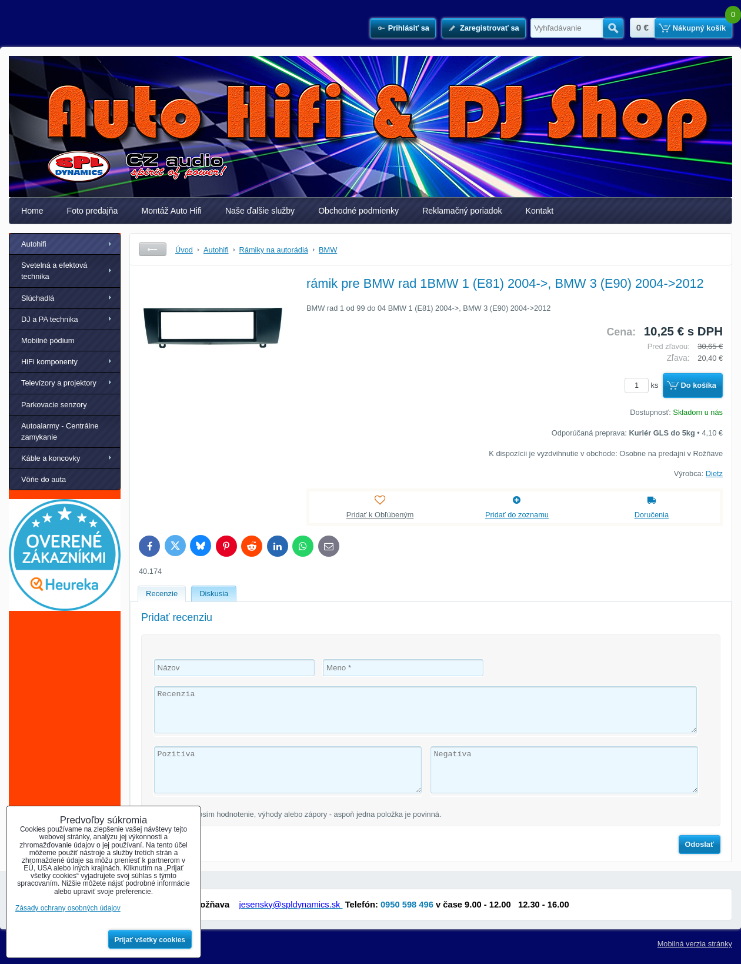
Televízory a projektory (58, 382)
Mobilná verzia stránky (694, 943)
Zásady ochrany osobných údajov (68, 908)
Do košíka (698, 385)
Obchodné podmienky (358, 210)
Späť (152, 249)
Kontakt (540, 210)
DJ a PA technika (49, 319)
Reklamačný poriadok (462, 210)
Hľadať (613, 28)
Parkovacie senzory (54, 404)
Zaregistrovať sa (489, 28)
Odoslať (700, 844)
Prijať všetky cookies (150, 940)
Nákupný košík (699, 28)
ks (643, 385)
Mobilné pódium (47, 340)
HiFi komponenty (49, 361)
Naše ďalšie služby (260, 210)
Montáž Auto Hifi (171, 210)
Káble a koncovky (50, 458)
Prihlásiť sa (408, 28)
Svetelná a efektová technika (54, 271)
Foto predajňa (92, 210)
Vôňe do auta (43, 479)
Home (32, 210)
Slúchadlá (37, 298)
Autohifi (33, 244)
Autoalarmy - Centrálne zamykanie (60, 431)
